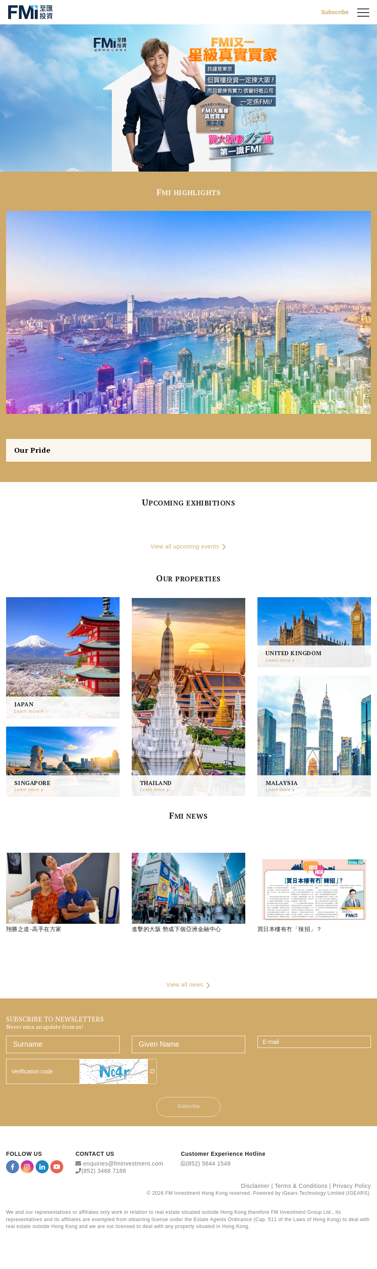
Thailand (156, 784)
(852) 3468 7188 (103, 1172)
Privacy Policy (352, 1187)
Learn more (28, 712)
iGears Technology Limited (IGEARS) (325, 1195)
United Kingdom (294, 654)
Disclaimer (255, 1187)
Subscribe (335, 12)
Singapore (32, 784)
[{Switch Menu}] (363, 12)
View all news (188, 986)
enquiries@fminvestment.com (123, 1165)
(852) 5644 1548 (208, 1165)
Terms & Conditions (301, 1187)
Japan (23, 705)
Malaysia (282, 784)
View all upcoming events (188, 547)
